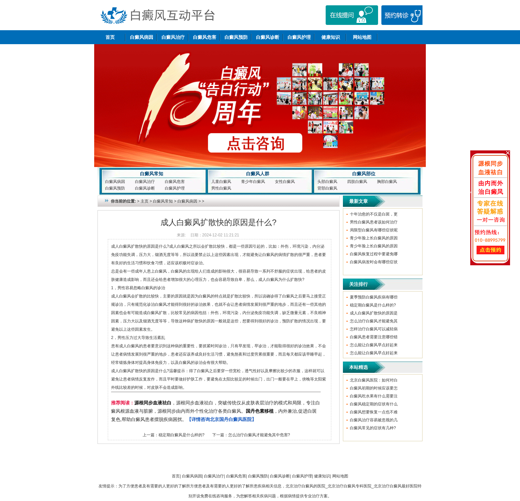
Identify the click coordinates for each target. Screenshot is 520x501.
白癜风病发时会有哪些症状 (374, 262)
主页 (145, 201)
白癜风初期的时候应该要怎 (374, 388)
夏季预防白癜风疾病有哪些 (374, 297)
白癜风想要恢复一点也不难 (374, 412)
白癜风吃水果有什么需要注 (374, 396)
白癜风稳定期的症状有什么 (374, 404)
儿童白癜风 (221, 181)
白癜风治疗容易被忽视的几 (374, 420)
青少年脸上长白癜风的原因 (374, 238)
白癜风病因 (141, 37)
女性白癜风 (285, 181)
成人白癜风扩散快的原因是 (374, 313)
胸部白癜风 (387, 181)
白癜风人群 (257, 173)
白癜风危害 (204, 37)
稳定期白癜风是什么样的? (182, 435)
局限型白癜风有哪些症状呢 (374, 230)
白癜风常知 (151, 173)
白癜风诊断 (267, 37)
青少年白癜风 (253, 181)
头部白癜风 (327, 181)
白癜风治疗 (173, 37)
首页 (110, 37)
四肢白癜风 (357, 181)
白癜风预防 (236, 37)
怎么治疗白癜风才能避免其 (374, 321)
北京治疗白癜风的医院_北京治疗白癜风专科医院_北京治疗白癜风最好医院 (351, 486)
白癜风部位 (363, 173)
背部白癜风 (327, 188)
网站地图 (362, 37)
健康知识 (330, 37)
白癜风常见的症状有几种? (373, 428)
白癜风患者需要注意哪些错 (374, 337)
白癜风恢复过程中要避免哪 (374, 254)
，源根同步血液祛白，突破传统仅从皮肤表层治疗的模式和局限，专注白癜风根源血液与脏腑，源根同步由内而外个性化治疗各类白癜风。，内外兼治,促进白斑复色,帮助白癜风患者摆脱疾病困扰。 (215, 411)
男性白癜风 (221, 188)
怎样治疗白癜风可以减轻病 (374, 329)
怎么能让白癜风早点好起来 (374, 345)
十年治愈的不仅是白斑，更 (374, 214)
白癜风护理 (299, 37)
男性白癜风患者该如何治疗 (374, 222)
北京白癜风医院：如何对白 (374, 380)
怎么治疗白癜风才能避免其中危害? (259, 435)
